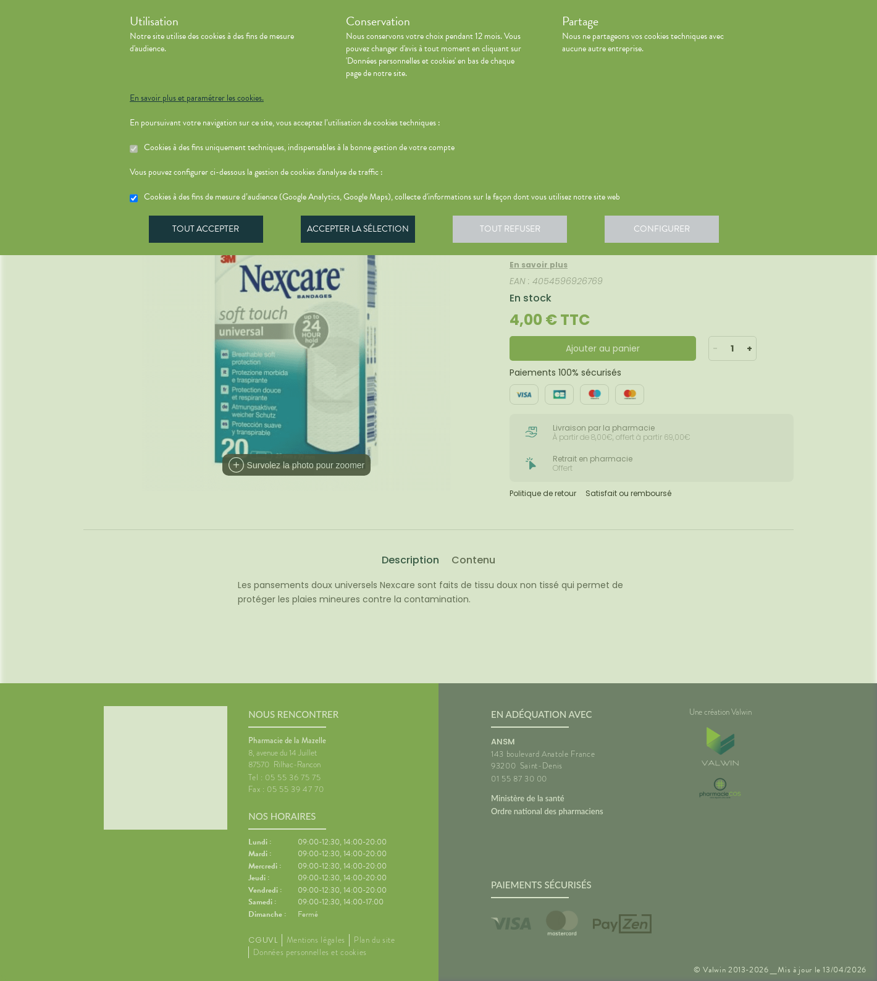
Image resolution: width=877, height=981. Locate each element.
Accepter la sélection (361, 231)
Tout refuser (516, 231)
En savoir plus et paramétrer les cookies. (197, 98)
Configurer (670, 231)
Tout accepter (207, 231)
